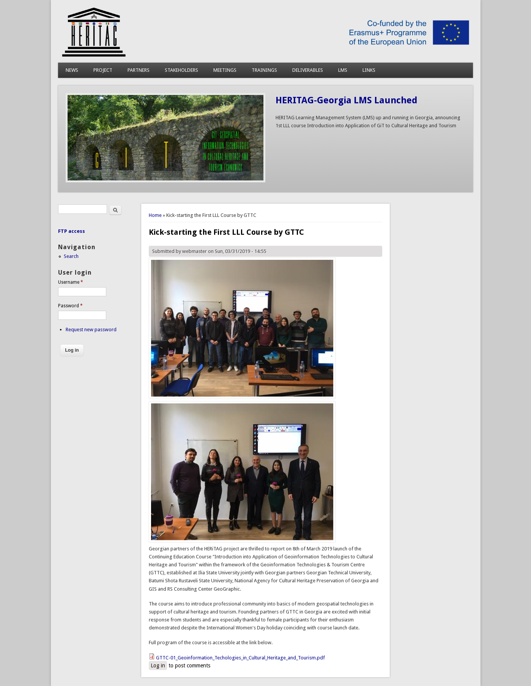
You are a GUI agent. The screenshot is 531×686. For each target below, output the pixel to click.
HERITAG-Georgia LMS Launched (347, 100)
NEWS (72, 70)
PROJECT (102, 70)
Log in (158, 665)
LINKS (368, 70)
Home (155, 215)
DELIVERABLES (307, 70)
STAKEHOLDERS (181, 70)
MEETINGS (224, 70)
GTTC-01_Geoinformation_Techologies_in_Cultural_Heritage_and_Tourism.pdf (240, 658)
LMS (342, 70)
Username (70, 282)
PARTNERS (139, 70)
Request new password (91, 329)
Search (71, 256)
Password (70, 305)
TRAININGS (264, 70)
